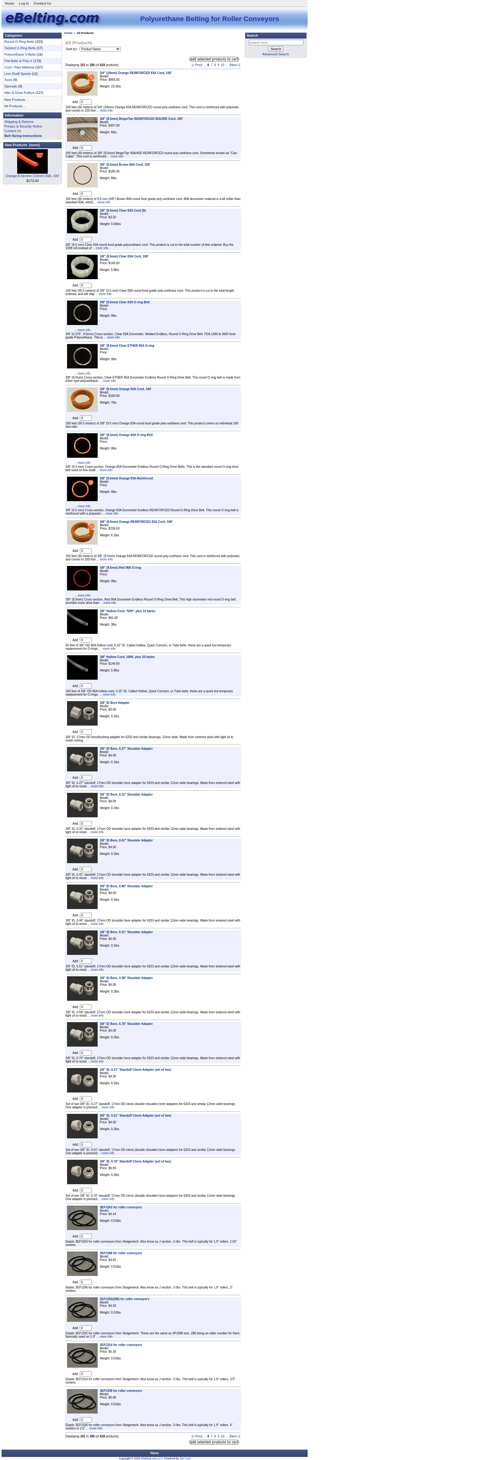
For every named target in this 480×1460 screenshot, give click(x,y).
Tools (8, 80)
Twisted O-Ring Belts (20, 48)
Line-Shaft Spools (17, 74)
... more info (104, 110)
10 (222, 65)
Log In (24, 3)
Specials (10, 86)
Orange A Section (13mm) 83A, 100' (32, 174)
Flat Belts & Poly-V (18, 61)
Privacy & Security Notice (23, 126)
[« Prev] (197, 65)
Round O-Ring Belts (19, 41)
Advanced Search (275, 54)
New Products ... (16, 100)
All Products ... (15, 106)
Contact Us (42, 3)
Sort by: (72, 49)
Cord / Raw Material (19, 67)
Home (9, 3)
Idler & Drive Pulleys (19, 92)
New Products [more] (22, 145)
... (205, 65)
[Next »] (235, 65)
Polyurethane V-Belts (20, 54)
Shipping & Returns (18, 122)
